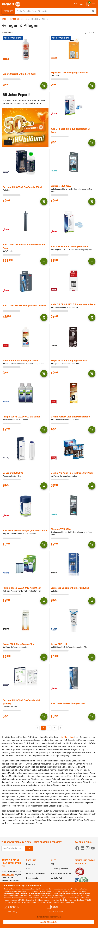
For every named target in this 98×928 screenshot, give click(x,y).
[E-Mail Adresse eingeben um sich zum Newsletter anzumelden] (13, 848)
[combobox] (55, 11)
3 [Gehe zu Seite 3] (54, 728)
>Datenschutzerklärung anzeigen (61, 902)
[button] (55, 912)
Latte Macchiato (66, 737)
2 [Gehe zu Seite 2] (49, 728)
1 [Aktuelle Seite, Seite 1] (43, 728)
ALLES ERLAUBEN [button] (48, 922)
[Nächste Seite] (61, 728)
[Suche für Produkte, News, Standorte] (54, 11)
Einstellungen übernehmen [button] (49, 917)
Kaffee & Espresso (18, 19)
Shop (4, 19)
